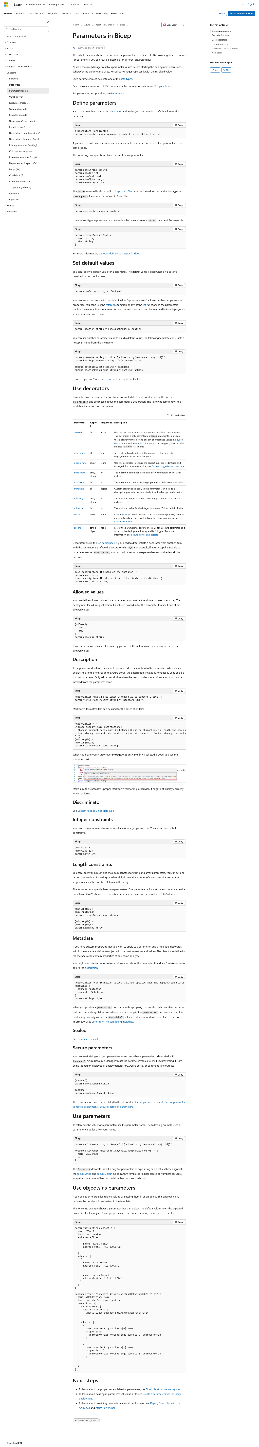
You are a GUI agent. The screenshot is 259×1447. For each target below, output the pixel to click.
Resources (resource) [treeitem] (19, 102)
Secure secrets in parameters (116, 1106)
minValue (78, 508)
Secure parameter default (149, 1102)
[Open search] (243, 4)
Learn (76, 24)
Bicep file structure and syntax (163, 1389)
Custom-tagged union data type (168, 466)
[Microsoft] (6, 4)
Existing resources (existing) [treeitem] (23, 145)
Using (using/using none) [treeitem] (22, 121)
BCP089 (126, 514)
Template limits (163, 86)
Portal (222, 13)
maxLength (79, 472)
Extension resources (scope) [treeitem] (23, 157)
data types (126, 78)
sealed (77, 514)
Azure (87, 24)
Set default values (221, 35)
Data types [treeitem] (14, 84)
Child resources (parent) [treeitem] (21, 151)
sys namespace (106, 542)
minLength (79, 498)
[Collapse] (47, 22)
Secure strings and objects (144, 534)
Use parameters (220, 44)
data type (115, 111)
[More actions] (183, 24)
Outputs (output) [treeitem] (18, 108)
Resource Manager (104, 24)
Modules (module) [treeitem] (18, 114)
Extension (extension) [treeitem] (19, 181)
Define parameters (221, 30)
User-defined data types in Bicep (121, 253)
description (79, 453)
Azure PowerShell (105, 1407)
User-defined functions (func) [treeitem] (24, 139)
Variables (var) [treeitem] (16, 96)
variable (113, 379)
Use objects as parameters (225, 48)
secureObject (104, 1173)
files (122, 191)
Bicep (122, 24)
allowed (78, 432)
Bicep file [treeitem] (13, 78)
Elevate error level (123, 521)
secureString (84, 1173)
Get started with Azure (241, 13)
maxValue (79, 482)
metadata (79, 488)
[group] (129, 735)
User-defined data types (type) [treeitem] (24, 133)
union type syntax (146, 443)
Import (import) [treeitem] (17, 126)
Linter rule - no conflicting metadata (112, 1021)
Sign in (251, 4)
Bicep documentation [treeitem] (17, 36)
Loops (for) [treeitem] (14, 169)
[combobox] (26, 29)
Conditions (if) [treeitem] (16, 175)
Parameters (117, 93)
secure (77, 527)
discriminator (80, 462)
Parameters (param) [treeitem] (19, 90)
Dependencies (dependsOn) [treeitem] (23, 163)
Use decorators (219, 39)
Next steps (217, 52)
